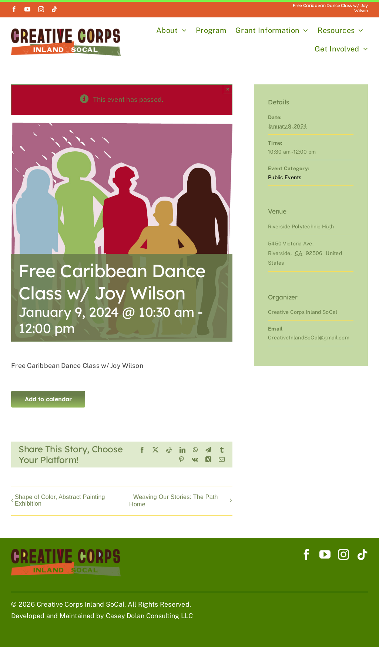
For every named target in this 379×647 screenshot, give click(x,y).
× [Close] (227, 89)
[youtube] (27, 9)
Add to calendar (48, 399)
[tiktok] (54, 9)
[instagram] (41, 9)
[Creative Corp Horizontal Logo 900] (66, 32)
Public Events (285, 177)
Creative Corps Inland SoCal (80, 604)
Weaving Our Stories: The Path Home (173, 500)
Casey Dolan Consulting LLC (149, 616)
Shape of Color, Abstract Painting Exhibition (60, 500)
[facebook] (14, 9)
